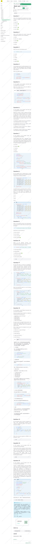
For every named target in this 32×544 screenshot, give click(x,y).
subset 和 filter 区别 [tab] (23, 90)
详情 (16, 259)
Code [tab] (15, 90)
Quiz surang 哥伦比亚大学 (6, 19)
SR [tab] (14, 202)
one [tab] (14, 339)
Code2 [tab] (18, 479)
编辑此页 (15, 539)
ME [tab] (16, 202)
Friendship (20, 1)
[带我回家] (2, 1)
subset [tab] (18, 90)
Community (15, 1)
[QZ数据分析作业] (22, 542)
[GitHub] (23, 1)
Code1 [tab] (15, 479)
